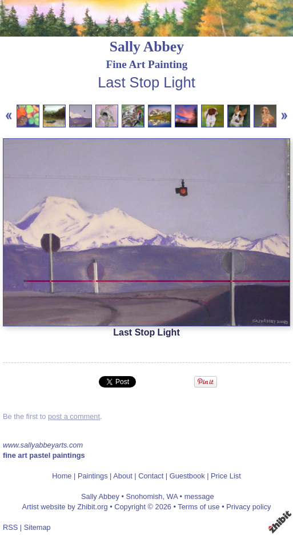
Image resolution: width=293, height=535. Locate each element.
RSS (10, 527)
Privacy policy (248, 506)
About (122, 476)
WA (172, 496)
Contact (150, 476)
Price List (226, 476)
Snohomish (144, 496)
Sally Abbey (147, 46)
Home (61, 476)
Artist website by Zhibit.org (65, 506)
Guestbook (187, 476)
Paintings (93, 476)
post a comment (74, 416)
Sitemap (37, 527)
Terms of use (198, 506)
